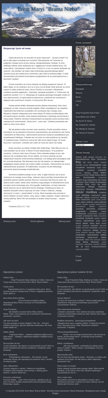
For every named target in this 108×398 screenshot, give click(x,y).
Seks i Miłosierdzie (10, 366)
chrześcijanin (95, 165)
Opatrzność (85, 199)
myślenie (102, 192)
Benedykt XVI (100, 157)
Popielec (85, 204)
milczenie (89, 189)
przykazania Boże (90, 216)
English (78, 260)
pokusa (102, 202)
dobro (103, 172)
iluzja (85, 180)
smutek (78, 226)
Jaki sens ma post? (10, 321)
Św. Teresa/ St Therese (85, 133)
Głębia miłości (8, 332)
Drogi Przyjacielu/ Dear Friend (87, 113)
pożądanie (102, 209)
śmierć (78, 230)
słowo (85, 223)
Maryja (91, 186)
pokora (90, 202)
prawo (103, 211)
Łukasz (78, 101)
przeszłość (102, 214)
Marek (78, 97)
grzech (79, 180)
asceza (91, 157)
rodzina (78, 221)
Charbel (103, 162)
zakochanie (88, 244)
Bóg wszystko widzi (65, 355)
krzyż (93, 184)
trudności (84, 232)
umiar (104, 232)
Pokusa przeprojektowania (67, 332)
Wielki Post (89, 240)
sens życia (101, 221)
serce (78, 223)
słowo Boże (95, 223)
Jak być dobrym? (64, 298)
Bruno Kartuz (93, 162)
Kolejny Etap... (9, 277)
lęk (99, 184)
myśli (78, 195)
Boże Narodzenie (98, 159)
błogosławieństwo (82, 159)
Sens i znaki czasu (64, 377)
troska (78, 232)
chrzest (85, 165)
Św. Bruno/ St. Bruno (84, 121)
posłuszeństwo (101, 204)
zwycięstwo (80, 249)
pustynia (89, 218)
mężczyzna (80, 189)
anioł (85, 157)
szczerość (85, 228)
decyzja (87, 173)
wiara (103, 237)
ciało (104, 165)
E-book (78, 256)
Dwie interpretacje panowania (68, 309)
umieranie (80, 235)
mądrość (102, 186)
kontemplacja (101, 182)
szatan (78, 228)
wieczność (80, 240)
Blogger (55, 393)
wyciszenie (79, 244)
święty (95, 230)
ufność (98, 232)
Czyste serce (8, 287)
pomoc (78, 204)
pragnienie (81, 211)
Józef (86, 182)
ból (84, 162)
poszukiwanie (80, 206)
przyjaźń (79, 216)
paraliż (103, 199)
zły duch (85, 247)
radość (103, 218)
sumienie (94, 226)
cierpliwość (91, 167)
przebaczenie (81, 214)
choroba (79, 165)
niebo (104, 195)
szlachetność (102, 228)
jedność (80, 182)
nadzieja (85, 195)
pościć (91, 206)
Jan (77, 105)
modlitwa (91, 192)
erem (78, 177)
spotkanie (85, 226)
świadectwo (87, 230)
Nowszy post (10, 221)
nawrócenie (95, 195)
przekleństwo (92, 214)
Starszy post (64, 221)
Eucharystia (89, 177)
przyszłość (102, 216)
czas (104, 167)
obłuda (86, 197)
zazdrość (96, 244)
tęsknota (103, 230)
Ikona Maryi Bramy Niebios (13, 298)
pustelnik (80, 218)
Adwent (79, 157)
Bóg (78, 162)
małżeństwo (80, 187)
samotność (89, 221)
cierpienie (80, 167)
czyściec (79, 173)
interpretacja (92, 180)
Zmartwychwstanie (99, 247)
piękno (83, 202)
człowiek (80, 170)
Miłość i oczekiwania (65, 343)
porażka (92, 204)
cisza (99, 167)
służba (103, 223)
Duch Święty (90, 175)
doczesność (80, 175)
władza (103, 240)
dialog (95, 173)
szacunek (102, 226)
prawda (93, 211)
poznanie (91, 209)
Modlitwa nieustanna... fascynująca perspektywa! (76, 321)
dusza (97, 175)
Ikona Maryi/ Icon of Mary (86, 117)
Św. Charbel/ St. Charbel (85, 125)
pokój (96, 202)
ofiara (78, 199)
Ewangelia (80, 89)
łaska (104, 184)
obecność (79, 197)
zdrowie (103, 244)
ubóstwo (92, 232)
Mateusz (79, 93)
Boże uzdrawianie (10, 355)
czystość (102, 170)
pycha (97, 218)
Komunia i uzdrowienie (12, 377)
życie (86, 249)
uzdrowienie (92, 235)
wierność (97, 240)
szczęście (93, 228)
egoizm (103, 175)
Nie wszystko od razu (11, 343)
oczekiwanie (94, 197)
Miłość (80, 192)
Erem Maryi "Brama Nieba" (48, 9)
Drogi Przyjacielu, (10, 309)
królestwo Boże (82, 184)
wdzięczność (93, 237)
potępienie (102, 206)
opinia (93, 199)
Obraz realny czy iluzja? (66, 366)
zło (77, 246)
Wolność (95, 242)
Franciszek (102, 177)
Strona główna (37, 221)
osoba (98, 199)
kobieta (92, 182)
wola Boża (82, 242)
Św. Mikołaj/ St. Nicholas (85, 129)
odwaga (103, 197)
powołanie (80, 209)
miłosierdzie (100, 189)
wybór (104, 242)
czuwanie (91, 170)
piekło (78, 202)
